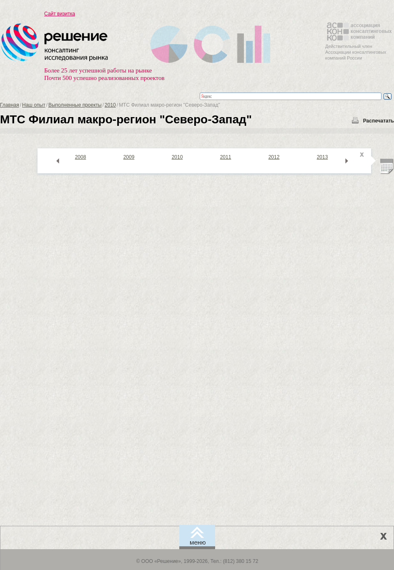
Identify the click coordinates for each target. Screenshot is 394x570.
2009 (129, 157)
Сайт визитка (59, 14)
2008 (80, 157)
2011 (225, 157)
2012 (274, 157)
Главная (9, 105)
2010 (110, 105)
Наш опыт (33, 105)
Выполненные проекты (75, 105)
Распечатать (378, 121)
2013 (322, 157)
